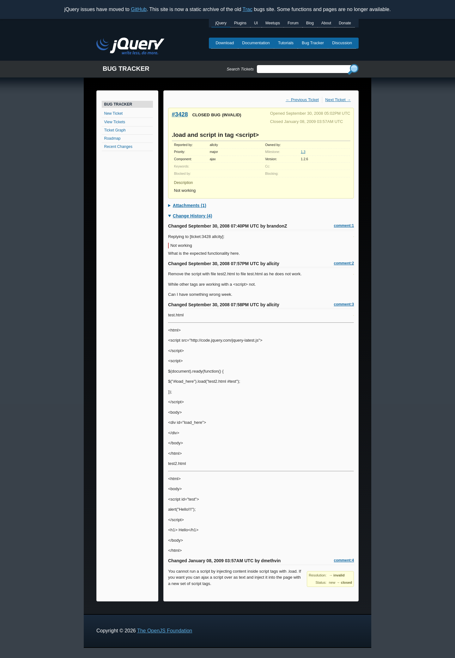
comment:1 (344, 225)
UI (256, 23)
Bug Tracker (313, 42)
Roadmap (112, 138)
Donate (345, 23)
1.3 (303, 152)
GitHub (139, 9)
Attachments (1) (189, 205)
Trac (247, 9)
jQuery (220, 23)
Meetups (272, 23)
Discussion (342, 42)
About (326, 23)
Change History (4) (192, 215)
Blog (310, 23)
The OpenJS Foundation (164, 630)
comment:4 (344, 560)
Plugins (240, 23)
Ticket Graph (115, 130)
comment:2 (344, 263)
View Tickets (114, 122)
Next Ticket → (338, 99)
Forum (293, 23)
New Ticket (113, 113)
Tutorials (286, 42)
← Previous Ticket (302, 99)
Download (224, 42)
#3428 (180, 114)
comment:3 (344, 304)
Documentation (256, 42)
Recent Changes (118, 146)
